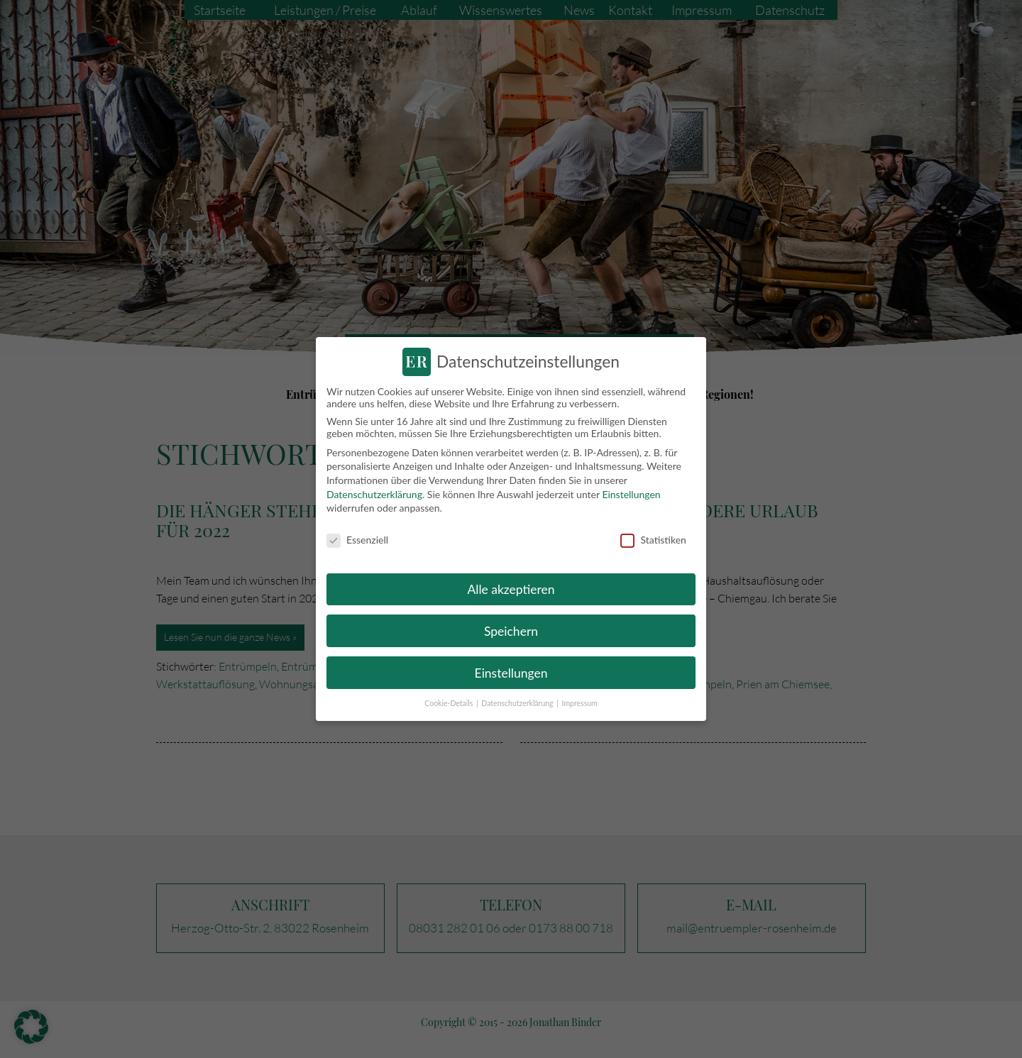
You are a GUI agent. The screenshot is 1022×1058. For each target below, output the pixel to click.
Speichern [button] (511, 630)
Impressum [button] (580, 703)
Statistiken (653, 539)
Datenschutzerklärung (374, 493)
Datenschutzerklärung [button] (518, 703)
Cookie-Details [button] (449, 703)
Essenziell (357, 539)
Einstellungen (631, 493)
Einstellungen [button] (511, 672)
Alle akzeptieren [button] (510, 588)
